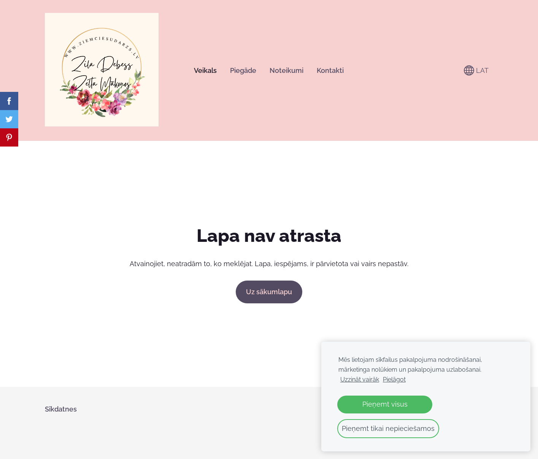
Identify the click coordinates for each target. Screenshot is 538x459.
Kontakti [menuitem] (330, 70)
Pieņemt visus (385, 404)
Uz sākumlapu (269, 292)
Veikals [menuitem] (205, 70)
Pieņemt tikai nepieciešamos (388, 428)
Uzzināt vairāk (359, 379)
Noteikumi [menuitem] (286, 70)
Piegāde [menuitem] (243, 70)
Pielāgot (394, 379)
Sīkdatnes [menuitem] (61, 409)
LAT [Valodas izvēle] (476, 70)
